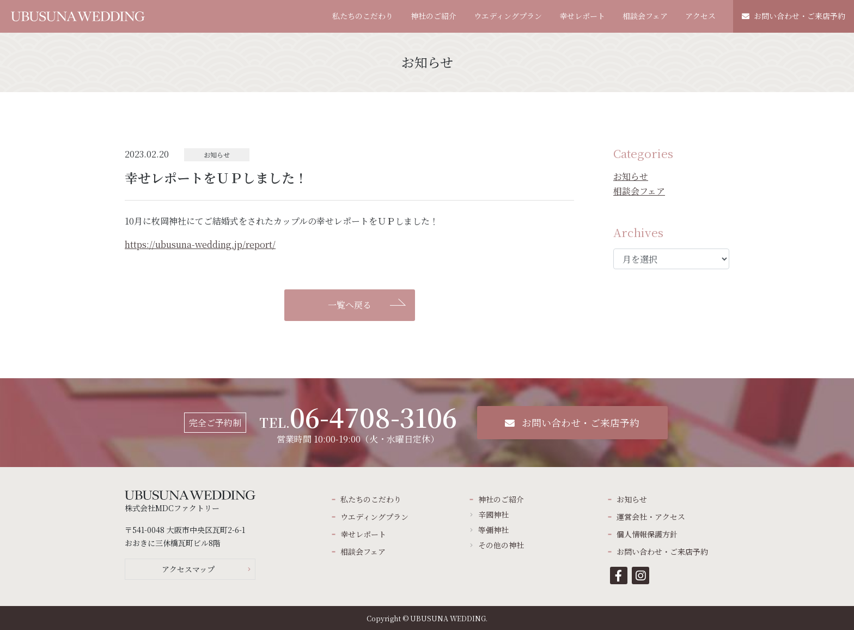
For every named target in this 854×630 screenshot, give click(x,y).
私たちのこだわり (362, 15)
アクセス (700, 15)
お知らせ (630, 176)
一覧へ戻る (349, 305)
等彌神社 (493, 529)
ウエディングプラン (508, 15)
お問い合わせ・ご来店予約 (793, 15)
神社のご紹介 (433, 15)
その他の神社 (501, 545)
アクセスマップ (188, 569)
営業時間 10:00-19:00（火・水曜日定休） (358, 422)
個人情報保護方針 (647, 534)
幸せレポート (582, 15)
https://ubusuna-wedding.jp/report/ (200, 244)
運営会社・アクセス (651, 516)
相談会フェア (645, 15)
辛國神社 (493, 514)
